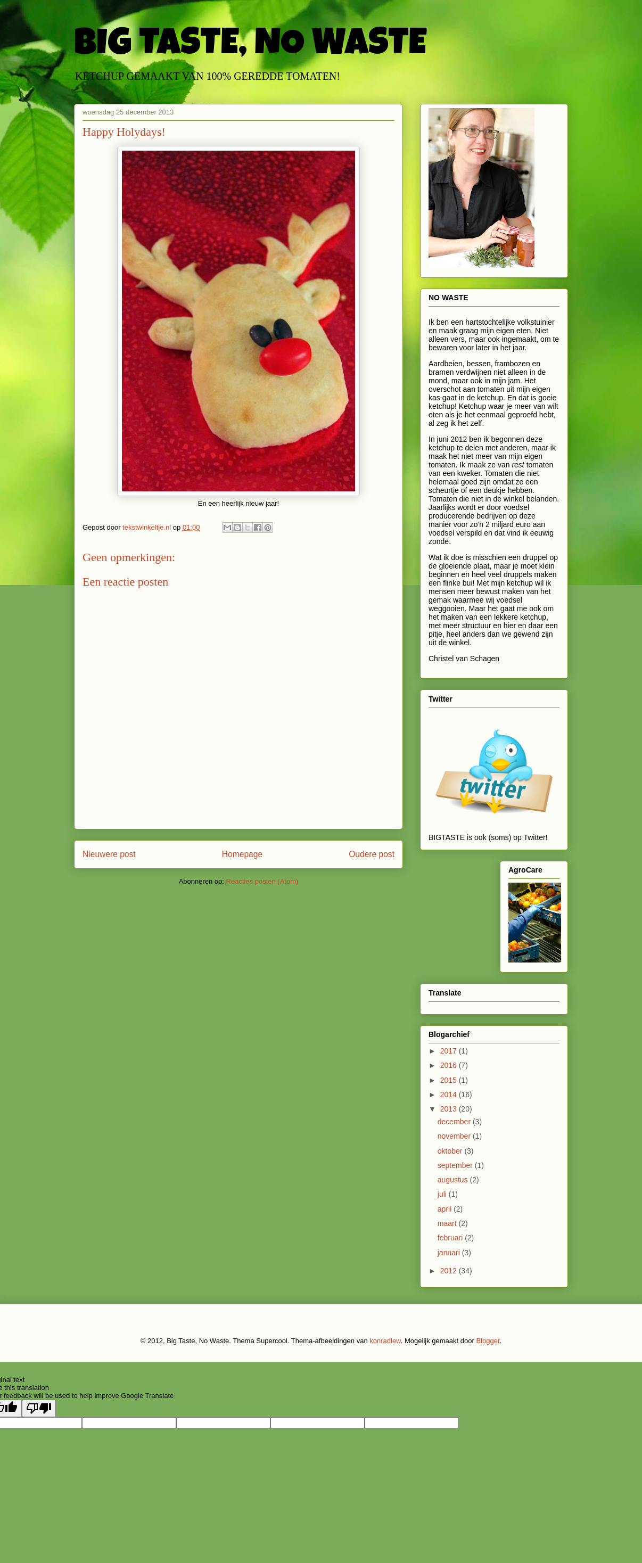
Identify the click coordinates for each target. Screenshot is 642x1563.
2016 (449, 1065)
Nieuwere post (109, 854)
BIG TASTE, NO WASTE (250, 46)
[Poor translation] (39, 1408)
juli (443, 1194)
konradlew (385, 1341)
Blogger (487, 1341)
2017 (449, 1051)
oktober (451, 1151)
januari (450, 1252)
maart (448, 1223)
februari (451, 1237)
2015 (449, 1080)
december (455, 1121)
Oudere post (371, 854)
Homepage (242, 854)
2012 (449, 1270)
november (455, 1136)
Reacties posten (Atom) (262, 881)
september (456, 1165)
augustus (454, 1179)
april (446, 1209)
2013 (449, 1109)
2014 (449, 1094)
